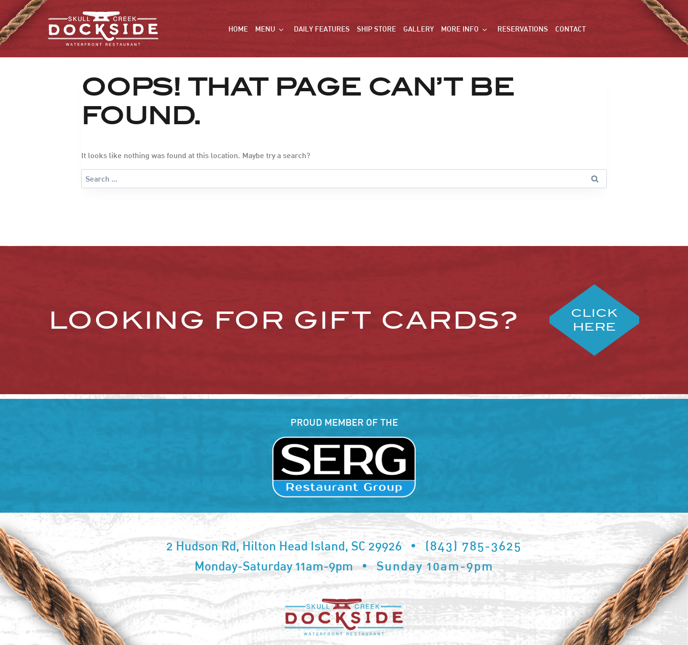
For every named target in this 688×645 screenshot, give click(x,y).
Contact (570, 28)
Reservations (522, 28)
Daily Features (322, 28)
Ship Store (376, 28)
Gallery (418, 28)
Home (238, 28)
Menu (265, 28)
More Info (460, 28)
